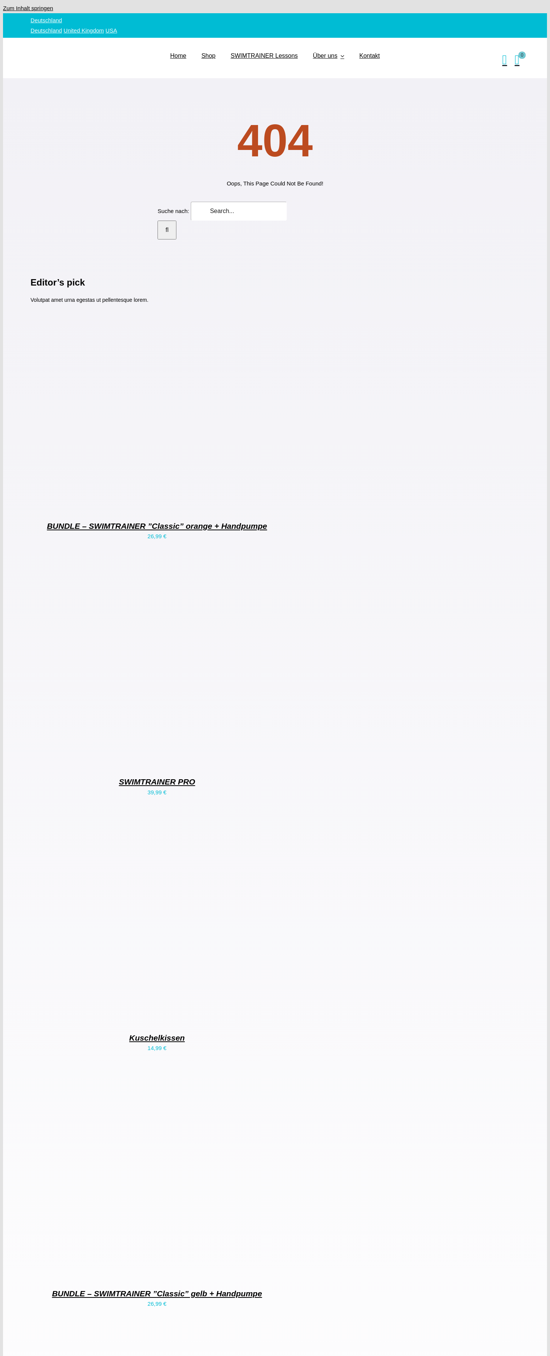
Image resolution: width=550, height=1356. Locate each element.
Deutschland (46, 20)
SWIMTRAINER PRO (157, 781)
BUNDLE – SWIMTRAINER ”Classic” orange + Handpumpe (157, 526)
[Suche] (167, 230)
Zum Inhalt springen (28, 8)
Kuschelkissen (157, 1037)
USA (111, 30)
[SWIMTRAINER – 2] (99, 44)
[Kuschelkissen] (125, 1016)
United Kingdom (83, 30)
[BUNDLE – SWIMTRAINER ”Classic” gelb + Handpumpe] (125, 1272)
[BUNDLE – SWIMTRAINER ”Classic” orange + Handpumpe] (125, 504)
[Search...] (239, 211)
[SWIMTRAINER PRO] (125, 760)
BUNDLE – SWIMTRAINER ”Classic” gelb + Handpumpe (157, 1293)
